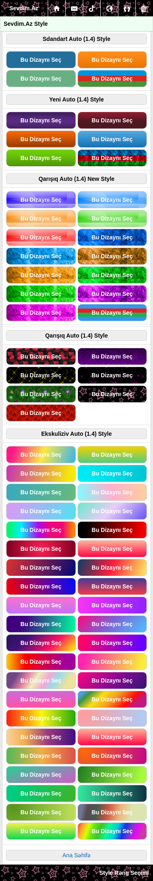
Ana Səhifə (76, 855)
